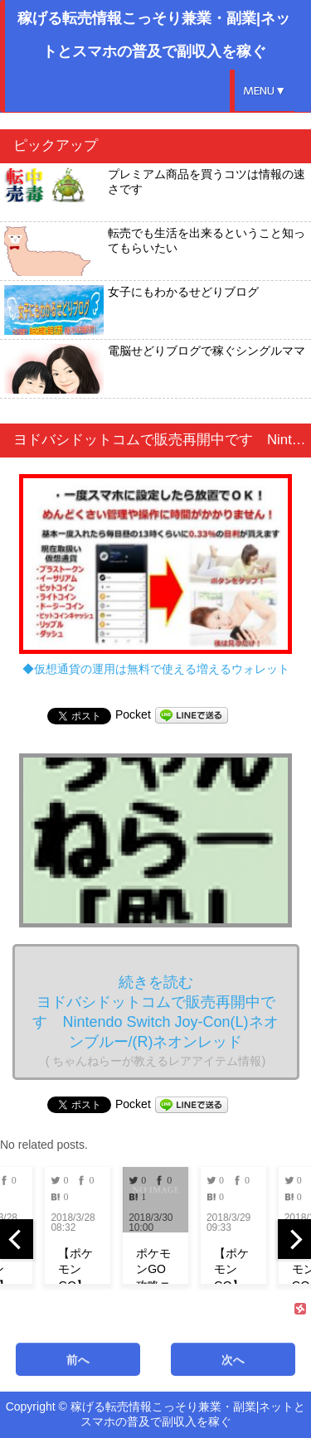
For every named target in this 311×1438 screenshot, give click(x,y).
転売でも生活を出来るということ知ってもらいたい (154, 251)
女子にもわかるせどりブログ (131, 310)
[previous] (16, 1239)
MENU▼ (264, 91)
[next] (294, 1239)
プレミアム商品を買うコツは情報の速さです (154, 192)
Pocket (133, 714)
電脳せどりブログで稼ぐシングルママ (154, 369)
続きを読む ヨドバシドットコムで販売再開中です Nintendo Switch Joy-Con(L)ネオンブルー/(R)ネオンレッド (155, 1021)
